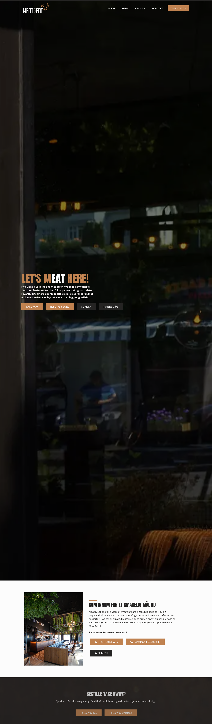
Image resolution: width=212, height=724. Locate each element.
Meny (125, 8)
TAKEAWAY (32, 306)
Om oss (140, 8)
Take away (178, 8)
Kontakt (157, 8)
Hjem (111, 8)
